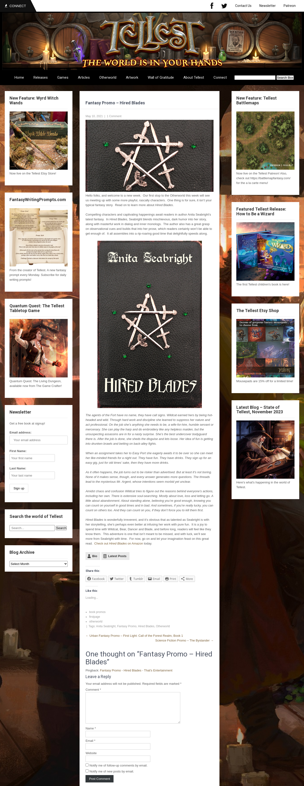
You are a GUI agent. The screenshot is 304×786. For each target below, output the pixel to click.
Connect (220, 77)
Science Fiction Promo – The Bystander (184, 640)
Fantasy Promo (126, 626)
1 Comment (114, 116)
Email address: (21, 432)
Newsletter (267, 6)
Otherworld (107, 77)
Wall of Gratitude (161, 77)
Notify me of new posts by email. (112, 777)
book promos (97, 612)
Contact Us (243, 6)
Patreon (290, 6)
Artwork (132, 77)
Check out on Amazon (118, 543)
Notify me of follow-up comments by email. (118, 771)
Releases (40, 77)
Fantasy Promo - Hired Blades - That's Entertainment (136, 670)
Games (62, 77)
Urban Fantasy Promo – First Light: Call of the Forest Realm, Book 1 (134, 635)
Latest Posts (117, 556)
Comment (93, 689)
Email (90, 746)
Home (19, 77)
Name (91, 734)
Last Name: (18, 468)
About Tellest (193, 77)
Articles (84, 77)
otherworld (95, 621)
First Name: (18, 451)
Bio (94, 556)
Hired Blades (146, 626)
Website (91, 759)
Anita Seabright (105, 626)
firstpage (94, 616)
